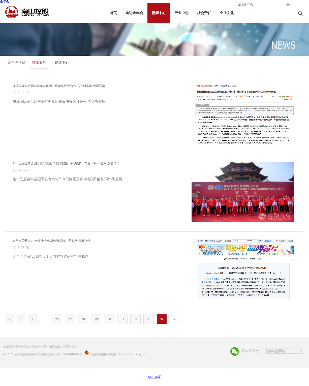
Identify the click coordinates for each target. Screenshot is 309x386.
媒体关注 (39, 63)
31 (122, 319)
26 (56, 319)
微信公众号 (250, 351)
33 (148, 319)
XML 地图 (154, 377)
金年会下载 (16, 63)
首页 (113, 13)
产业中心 (181, 13)
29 (96, 319)
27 (70, 319)
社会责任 (204, 13)
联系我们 (69, 346)
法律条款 (55, 346)
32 (135, 319)
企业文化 (227, 13)
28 (83, 319)
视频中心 (62, 63)
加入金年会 (245, 4)
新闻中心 (159, 13)
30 (109, 319)
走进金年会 (134, 13)
